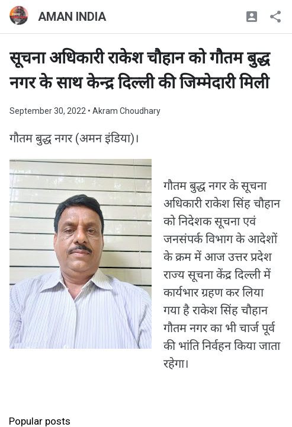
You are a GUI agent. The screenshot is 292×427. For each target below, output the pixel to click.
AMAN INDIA (72, 16)
